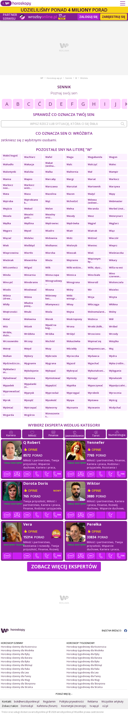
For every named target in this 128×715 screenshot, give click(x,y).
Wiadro (49, 230)
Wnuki (27, 311)
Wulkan (7, 356)
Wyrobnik (93, 392)
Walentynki (9, 171)
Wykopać (50, 370)
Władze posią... (28, 304)
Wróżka (49, 333)
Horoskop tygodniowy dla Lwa (82, 672)
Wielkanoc (51, 245)
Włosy (70, 304)
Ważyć (91, 193)
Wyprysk (29, 392)
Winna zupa (52, 275)
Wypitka (71, 385)
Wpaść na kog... (50, 326)
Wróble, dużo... (7, 334)
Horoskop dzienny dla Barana (16, 657)
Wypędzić (50, 385)
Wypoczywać (95, 385)
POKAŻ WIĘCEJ (64, 693)
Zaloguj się (88, 17)
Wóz (5, 326)
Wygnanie (30, 363)
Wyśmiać (8, 407)
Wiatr (70, 230)
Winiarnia (30, 275)
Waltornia (72, 171)
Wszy (48, 348)
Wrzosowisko (10, 341)
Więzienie (72, 260)
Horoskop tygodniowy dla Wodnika (85, 650)
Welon (49, 208)
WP (41, 78)
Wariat (92, 179)
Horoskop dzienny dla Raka (15, 668)
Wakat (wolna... (50, 164)
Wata (6, 193)
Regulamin (49, 701)
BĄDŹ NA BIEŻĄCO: (114, 630)
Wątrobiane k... (31, 201)
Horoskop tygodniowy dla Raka (83, 668)
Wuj (111, 348)
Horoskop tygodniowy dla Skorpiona (86, 683)
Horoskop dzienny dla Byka (15, 661)
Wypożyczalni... (118, 385)
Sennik (68, 78)
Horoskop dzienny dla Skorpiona (18, 683)
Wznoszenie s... (52, 415)
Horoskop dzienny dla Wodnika (17, 650)
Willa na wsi (116, 267)
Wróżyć (71, 333)
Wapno (28, 179)
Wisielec (114, 289)
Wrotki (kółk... (95, 326)
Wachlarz (29, 157)
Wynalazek (115, 378)
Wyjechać (93, 363)
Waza (27, 193)
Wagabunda (95, 157)
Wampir (113, 171)
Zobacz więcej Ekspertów (64, 566)
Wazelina (50, 193)
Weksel (28, 208)
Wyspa (70, 400)
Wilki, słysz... (95, 267)
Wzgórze (29, 415)
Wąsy (112, 193)
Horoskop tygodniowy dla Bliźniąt (84, 665)
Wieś (90, 252)
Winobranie (31, 282)
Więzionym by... (94, 260)
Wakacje (29, 164)
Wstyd (27, 348)
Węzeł (27, 230)
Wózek (28, 326)
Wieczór (114, 238)
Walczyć (92, 164)
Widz (69, 238)
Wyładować (9, 378)
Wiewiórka (30, 260)
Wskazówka (73, 341)
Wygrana (50, 363)
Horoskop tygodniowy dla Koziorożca (86, 646)
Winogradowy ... (53, 282)
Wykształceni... (96, 370)
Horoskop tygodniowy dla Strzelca (85, 687)
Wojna (70, 311)
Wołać (6, 319)
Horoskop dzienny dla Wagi (15, 679)
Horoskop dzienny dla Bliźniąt (16, 665)
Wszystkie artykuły (112, 701)
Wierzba (50, 252)
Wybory (28, 356)
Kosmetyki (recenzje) (73, 706)
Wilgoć (28, 267)
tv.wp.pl (94, 706)
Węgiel (92, 223)
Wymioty (72, 378)
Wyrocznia (115, 392)
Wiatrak (92, 230)
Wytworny (51, 407)
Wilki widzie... (74, 267)
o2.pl (105, 706)
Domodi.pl (27, 706)
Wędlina (29, 223)
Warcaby (50, 179)
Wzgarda (8, 415)
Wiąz (112, 230)
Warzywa (114, 186)
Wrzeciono (94, 333)
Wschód (50, 341)
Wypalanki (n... (30, 385)
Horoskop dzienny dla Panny (16, 676)
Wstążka (114, 341)
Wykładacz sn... (9, 371)
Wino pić (8, 282)
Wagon (113, 157)
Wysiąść (28, 400)
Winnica (71, 275)
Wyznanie (72, 407)
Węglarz (114, 223)
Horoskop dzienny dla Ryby (15, 654)
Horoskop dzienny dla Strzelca (17, 687)
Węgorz (7, 230)
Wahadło (8, 164)
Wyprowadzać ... (11, 393)
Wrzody (113, 333)
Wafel (48, 157)
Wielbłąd (29, 245)
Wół (111, 319)
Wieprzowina (10, 252)
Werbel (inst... (117, 208)
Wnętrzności (10, 311)
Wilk (47, 267)
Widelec (29, 238)
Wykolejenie (31, 370)
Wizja (91, 297)
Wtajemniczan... (97, 348)
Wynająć (93, 378)
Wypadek (8, 385)
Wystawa (93, 400)
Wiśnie (28, 297)
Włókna (113, 304)
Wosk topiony (74, 319)
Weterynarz (116, 216)
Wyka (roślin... (117, 363)
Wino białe (94, 275)
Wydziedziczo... (12, 363)
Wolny (112, 311)
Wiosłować (30, 289)
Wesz (91, 216)
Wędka (7, 223)
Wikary (113, 260)
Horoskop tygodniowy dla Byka (83, 661)
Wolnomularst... (97, 311)
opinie (32, 450)
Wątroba (8, 201)
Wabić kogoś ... (10, 157)
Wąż (47, 201)
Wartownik (94, 186)
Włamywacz (52, 304)
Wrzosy (28, 341)
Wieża (48, 260)
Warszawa (51, 186)
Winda (7, 275)
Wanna (7, 179)
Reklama (92, 701)
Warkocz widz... (29, 186)
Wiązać (7, 238)
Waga (70, 157)
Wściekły (72, 348)
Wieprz (113, 245)
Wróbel (113, 326)
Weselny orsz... (50, 216)
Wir (90, 289)
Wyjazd (71, 363)
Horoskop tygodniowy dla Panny (84, 676)
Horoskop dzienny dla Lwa (15, 672)
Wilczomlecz (10, 267)
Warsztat (72, 186)
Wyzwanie (94, 407)
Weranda (93, 208)
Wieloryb (72, 245)
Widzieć (92, 238)
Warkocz (114, 179)
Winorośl (93, 282)
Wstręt (7, 348)
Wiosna (49, 289)
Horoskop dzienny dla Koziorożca (19, 646)
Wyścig (113, 400)
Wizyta (113, 297)
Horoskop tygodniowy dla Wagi (83, 679)
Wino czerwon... (115, 275)
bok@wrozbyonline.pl (26, 701)
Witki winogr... (72, 297)
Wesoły (71, 216)
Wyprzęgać (73, 392)
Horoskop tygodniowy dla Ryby (83, 654)
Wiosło (7, 289)
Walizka (28, 171)
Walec (112, 164)
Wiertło (28, 252)
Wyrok (6, 400)
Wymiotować (52, 378)
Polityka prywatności (71, 701)
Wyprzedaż (51, 392)
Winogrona (73, 282)
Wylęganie (115, 370)
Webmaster (115, 201)
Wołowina (30, 319)
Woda (48, 311)
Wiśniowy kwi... (50, 297)
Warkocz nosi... (8, 186)
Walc (69, 164)
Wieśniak (8, 260)
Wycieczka (73, 356)
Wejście (7, 208)
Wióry (70, 289)
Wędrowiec (52, 223)
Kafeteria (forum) (47, 706)
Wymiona (29, 378)
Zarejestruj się (113, 17)
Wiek (6, 245)
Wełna (70, 208)
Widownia (51, 238)
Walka (49, 171)
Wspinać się (94, 341)
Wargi (70, 179)
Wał (90, 171)
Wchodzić (72, 201)
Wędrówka (73, 223)
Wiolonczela (116, 282)
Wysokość (50, 400)
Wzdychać (115, 407)
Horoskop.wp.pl (54, 78)
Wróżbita (29, 333)
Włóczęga (93, 304)
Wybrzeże (51, 356)
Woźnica (93, 319)
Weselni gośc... (28, 216)
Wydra (113, 356)
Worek (49, 319)
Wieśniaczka (116, 252)
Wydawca (93, 356)
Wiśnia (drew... (7, 297)
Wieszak (71, 252)
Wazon (71, 193)
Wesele (7, 216)
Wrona (70, 326)
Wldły (6, 304)
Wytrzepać (30, 407)
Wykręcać (72, 370)
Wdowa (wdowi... (93, 201)
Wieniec (92, 245)
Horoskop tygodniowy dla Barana (84, 657)
